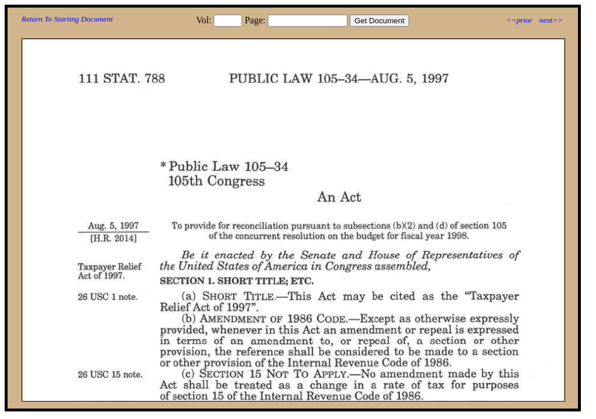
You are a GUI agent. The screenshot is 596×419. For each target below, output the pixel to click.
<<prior (519, 20)
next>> (551, 20)
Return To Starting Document (67, 19)
